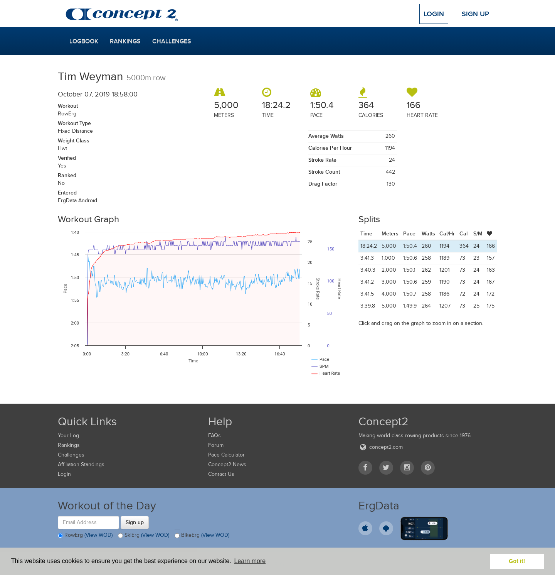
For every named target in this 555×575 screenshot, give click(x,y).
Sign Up (475, 14)
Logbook (83, 41)
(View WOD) (98, 535)
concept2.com (380, 447)
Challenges (171, 41)
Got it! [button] (517, 561)
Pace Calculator (226, 455)
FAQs (214, 435)
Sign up (135, 522)
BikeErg (202, 535)
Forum (216, 445)
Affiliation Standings (81, 464)
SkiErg (143, 535)
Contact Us (221, 474)
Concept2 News (227, 464)
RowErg (85, 535)
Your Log (68, 435)
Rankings (125, 41)
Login (434, 14)
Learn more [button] (250, 561)
